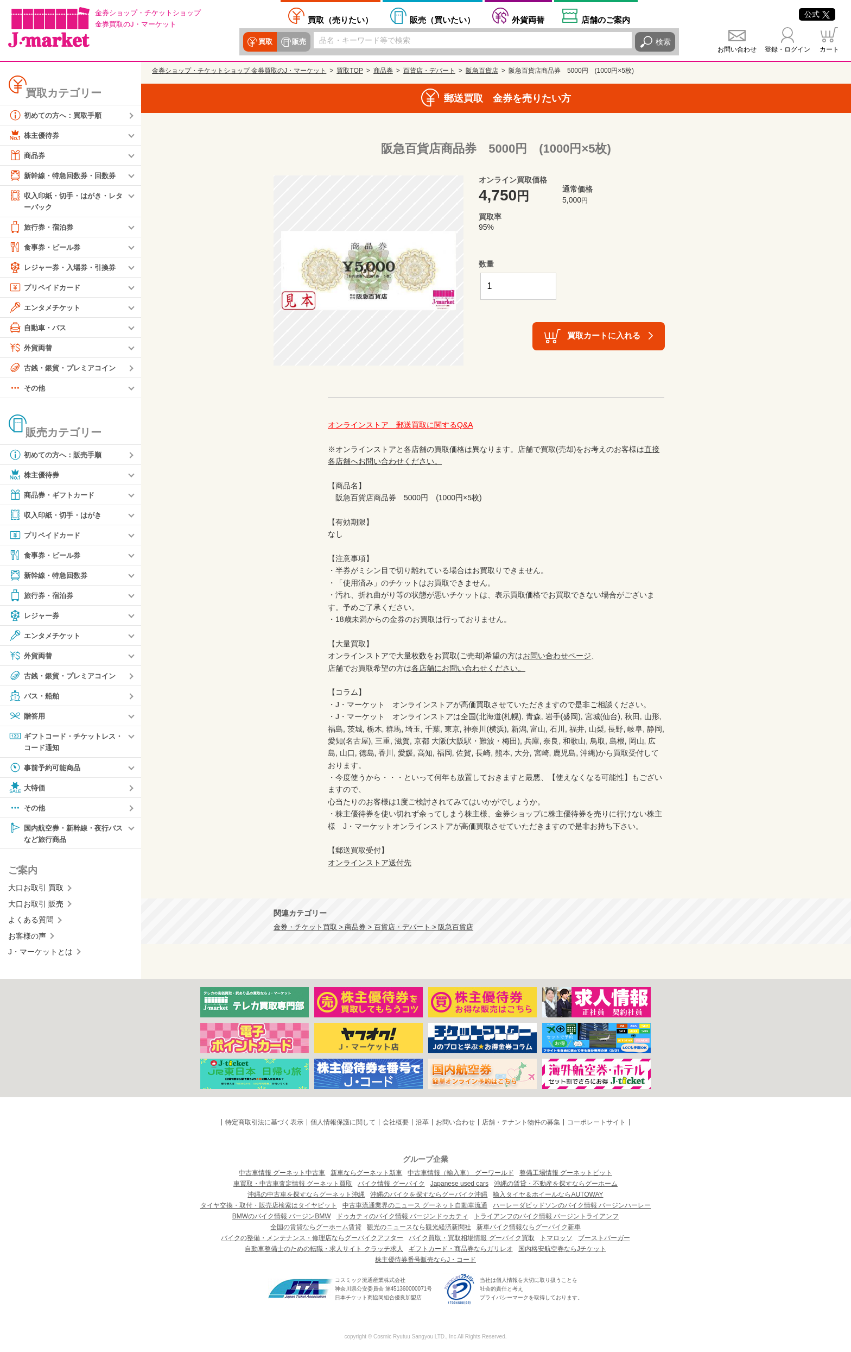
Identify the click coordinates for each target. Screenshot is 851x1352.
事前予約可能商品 (47, 769)
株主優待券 (35, 135)
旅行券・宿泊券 (43, 227)
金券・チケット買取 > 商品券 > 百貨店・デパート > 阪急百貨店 (373, 927)
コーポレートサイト (596, 1122)
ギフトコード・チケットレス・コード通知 (62, 741)
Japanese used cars (459, 1183)
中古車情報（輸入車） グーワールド (460, 1173)
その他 (28, 388)
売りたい (340, 19)
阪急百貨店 (482, 70)
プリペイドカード (47, 287)
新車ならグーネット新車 (366, 1173)
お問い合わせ (737, 49)
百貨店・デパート (429, 70)
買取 (264, 41)
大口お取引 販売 (35, 906)
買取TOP (349, 70)
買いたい (442, 19)
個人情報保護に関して (343, 1122)
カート (829, 49)
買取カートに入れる (603, 335)
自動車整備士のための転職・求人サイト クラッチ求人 (324, 1249)
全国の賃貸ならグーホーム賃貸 (315, 1227)
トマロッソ (556, 1238)
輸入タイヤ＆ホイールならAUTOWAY (548, 1194)
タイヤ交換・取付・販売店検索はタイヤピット (268, 1205)
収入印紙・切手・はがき (58, 515)
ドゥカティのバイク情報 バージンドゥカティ (402, 1216)
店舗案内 (605, 19)
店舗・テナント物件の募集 (521, 1122)
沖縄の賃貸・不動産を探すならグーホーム (556, 1183)
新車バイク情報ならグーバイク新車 (529, 1227)
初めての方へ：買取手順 (58, 115)
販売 (297, 41)
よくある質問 (31, 922)
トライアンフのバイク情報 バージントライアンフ (546, 1216)
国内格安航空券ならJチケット (562, 1249)
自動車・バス (39, 328)
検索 (663, 41)
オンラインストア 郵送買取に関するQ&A (400, 424)
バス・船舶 (35, 696)
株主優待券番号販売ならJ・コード (425, 1259)
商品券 (28, 155)
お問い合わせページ (557, 655)
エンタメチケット (47, 308)
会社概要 (396, 1122)
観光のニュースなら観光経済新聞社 (419, 1227)
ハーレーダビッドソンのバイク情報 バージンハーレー (572, 1205)
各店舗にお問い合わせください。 (468, 668)
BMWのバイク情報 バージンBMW (281, 1216)
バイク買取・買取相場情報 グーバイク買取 (471, 1238)
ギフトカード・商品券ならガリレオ (461, 1249)
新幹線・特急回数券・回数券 (66, 175)
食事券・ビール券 (47, 247)
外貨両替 (528, 19)
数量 (486, 264)
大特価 (28, 789)
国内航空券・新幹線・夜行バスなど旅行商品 (66, 834)
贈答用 (28, 716)
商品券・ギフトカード (54, 495)
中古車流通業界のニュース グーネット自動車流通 (414, 1205)
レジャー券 (35, 615)
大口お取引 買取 (35, 890)
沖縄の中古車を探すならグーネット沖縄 (306, 1194)
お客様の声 (27, 938)
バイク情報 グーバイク (391, 1183)
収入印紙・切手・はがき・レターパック (66, 200)
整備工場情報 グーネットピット (565, 1173)
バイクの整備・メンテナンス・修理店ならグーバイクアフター (312, 1238)
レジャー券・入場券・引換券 (66, 267)
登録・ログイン (787, 49)
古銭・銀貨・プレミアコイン (66, 368)
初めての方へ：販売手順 (58, 455)
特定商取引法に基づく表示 (264, 1122)
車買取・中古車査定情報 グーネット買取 (292, 1183)
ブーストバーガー (604, 1238)
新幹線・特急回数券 (50, 575)
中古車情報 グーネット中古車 (282, 1173)
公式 (817, 14)
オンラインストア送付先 (369, 862)
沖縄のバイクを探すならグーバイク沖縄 (428, 1194)
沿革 (422, 1122)
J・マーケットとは (40, 954)
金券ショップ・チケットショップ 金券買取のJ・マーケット (239, 70)
